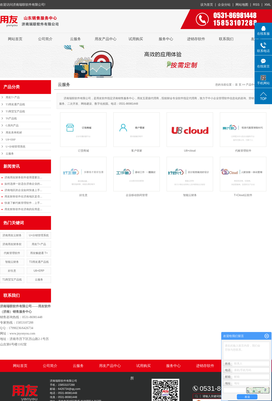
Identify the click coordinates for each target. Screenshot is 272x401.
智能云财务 (12, 261)
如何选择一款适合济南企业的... (23, 183)
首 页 (238, 84)
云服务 (75, 39)
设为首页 (206, 4)
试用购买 (136, 39)
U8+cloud (190, 150)
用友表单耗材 (14, 132)
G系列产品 (12, 125)
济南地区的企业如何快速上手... (23, 190)
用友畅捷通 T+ (39, 253)
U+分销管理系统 (15, 146)
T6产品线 (11, 118)
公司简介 (45, 39)
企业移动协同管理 (137, 195)
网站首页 (15, 39)
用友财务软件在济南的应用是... (23, 209)
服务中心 (166, 39)
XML (267, 4)
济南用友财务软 (12, 244)
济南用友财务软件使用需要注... (23, 177)
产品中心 (251, 84)
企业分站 (224, 4)
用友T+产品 (13, 97)
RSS (256, 4)
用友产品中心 (106, 39)
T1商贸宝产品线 (15, 111)
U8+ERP (10, 139)
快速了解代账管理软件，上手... (23, 202)
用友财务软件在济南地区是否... (23, 196)
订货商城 (83, 150)
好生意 (12, 270)
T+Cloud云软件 (243, 195)
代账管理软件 (12, 253)
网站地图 (242, 4)
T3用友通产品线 (15, 104)
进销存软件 (196, 39)
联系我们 (226, 39)
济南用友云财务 (12, 235)
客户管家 (136, 150)
